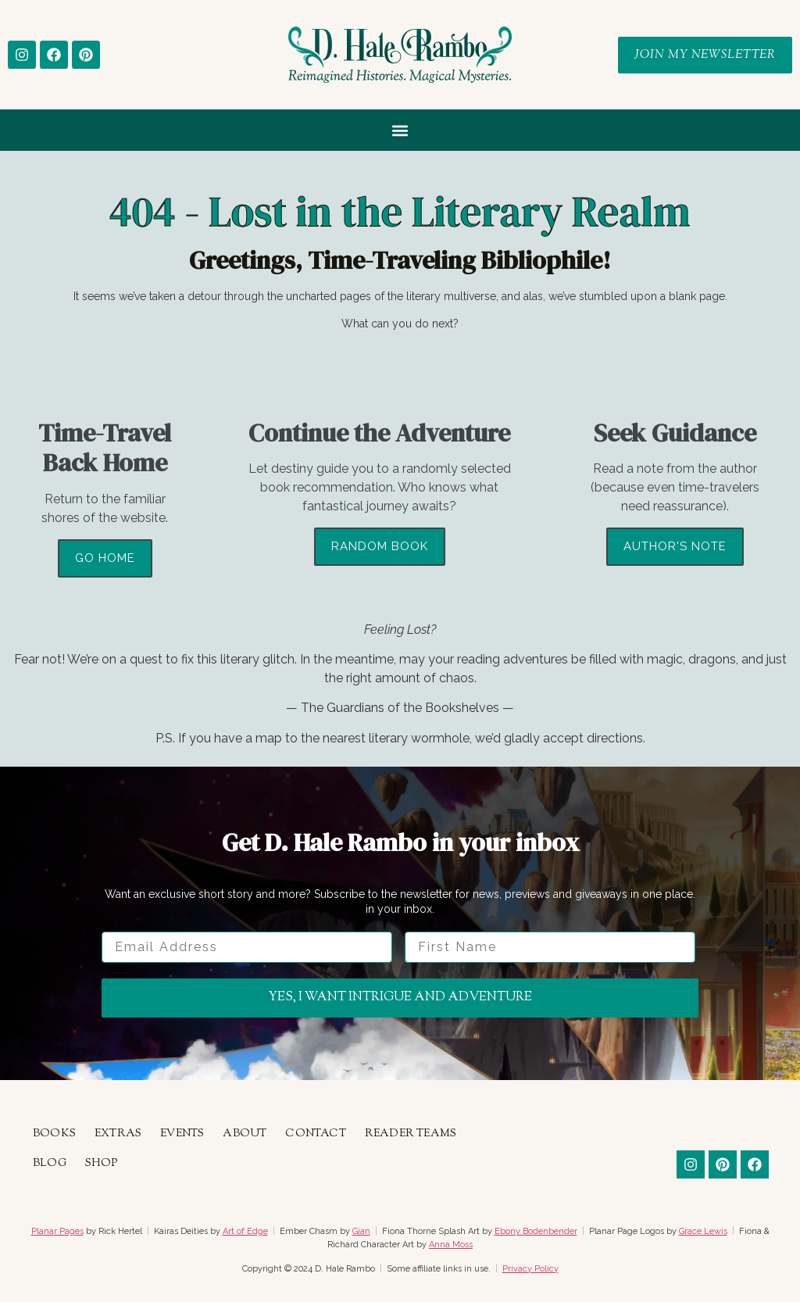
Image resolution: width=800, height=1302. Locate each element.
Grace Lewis (703, 1231)
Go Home (105, 558)
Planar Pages (57, 1231)
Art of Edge (245, 1231)
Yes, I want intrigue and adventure (400, 998)
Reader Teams (410, 1134)
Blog (49, 1163)
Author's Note (675, 546)
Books (54, 1134)
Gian (361, 1231)
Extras (118, 1134)
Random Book (379, 546)
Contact (315, 1134)
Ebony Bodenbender (536, 1231)
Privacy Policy (530, 1269)
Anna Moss (451, 1244)
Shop (101, 1163)
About (244, 1134)
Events (182, 1134)
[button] (400, 130)
